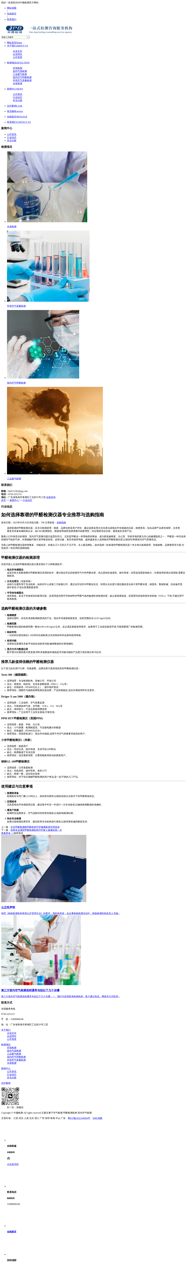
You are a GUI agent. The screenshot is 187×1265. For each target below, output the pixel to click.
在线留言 (11, 13)
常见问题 (17, 100)
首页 (3, 500)
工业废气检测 (20, 74)
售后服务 (15, 111)
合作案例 (14, 106)
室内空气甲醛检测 (22, 77)
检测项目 (18, 62)
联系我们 (11, 19)
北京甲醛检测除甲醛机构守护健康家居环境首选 (35, 827)
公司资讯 (17, 94)
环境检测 (17, 68)
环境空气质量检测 (22, 80)
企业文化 (17, 51)
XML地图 (97, 1118)
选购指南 (61, 522)
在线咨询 (51, 497)
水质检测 (17, 83)
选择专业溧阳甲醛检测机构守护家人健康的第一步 (36, 830)
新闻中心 (15, 89)
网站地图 (11, 8)
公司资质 (17, 57)
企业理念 (17, 54)
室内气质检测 (20, 71)
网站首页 (14, 42)
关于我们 (17, 45)
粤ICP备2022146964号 (79, 1118)
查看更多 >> (7, 833)
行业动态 (17, 97)
